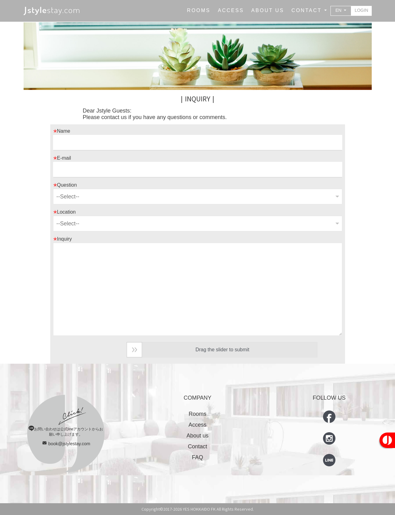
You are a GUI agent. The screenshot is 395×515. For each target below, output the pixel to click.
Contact (197, 446)
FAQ (197, 457)
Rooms (197, 414)
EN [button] (339, 10)
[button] (309, 10)
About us (197, 436)
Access (197, 425)
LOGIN (361, 10)
